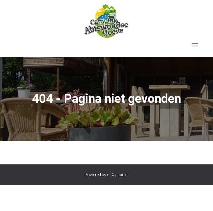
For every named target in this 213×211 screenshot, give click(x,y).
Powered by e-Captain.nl (106, 174)
